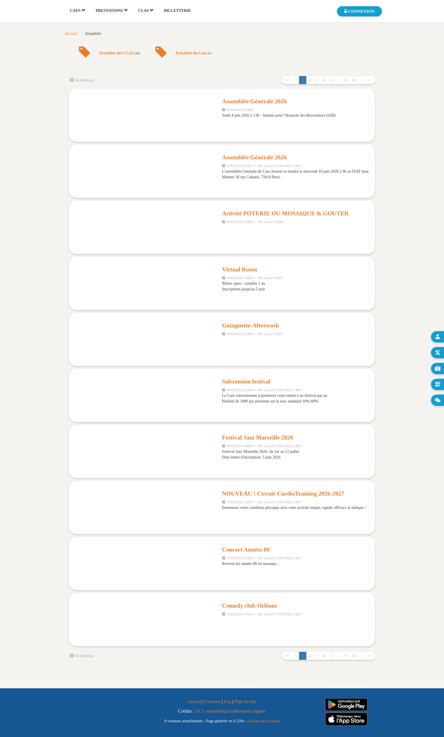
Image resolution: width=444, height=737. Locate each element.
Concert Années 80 (246, 549)
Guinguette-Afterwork (250, 325)
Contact (213, 701)
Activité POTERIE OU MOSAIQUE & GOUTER (285, 213)
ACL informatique (212, 711)
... (338, 80)
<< (287, 80)
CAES (78, 10)
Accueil (71, 33)
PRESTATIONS (112, 10)
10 (354, 80)
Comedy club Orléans (249, 605)
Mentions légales (250, 711)
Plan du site (245, 701)
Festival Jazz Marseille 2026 (257, 437)
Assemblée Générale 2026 (254, 101)
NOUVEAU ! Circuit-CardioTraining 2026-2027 (283, 493)
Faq (227, 701)
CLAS (146, 10)
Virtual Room (239, 269)
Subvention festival (246, 381)
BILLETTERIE (177, 10)
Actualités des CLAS (119, 53)
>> (370, 80)
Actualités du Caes (193, 53)
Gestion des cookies (263, 721)
